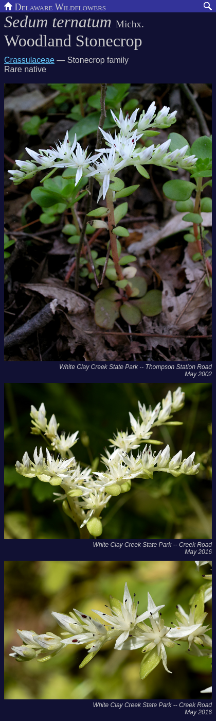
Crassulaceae (29, 60)
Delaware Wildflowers (55, 6)
